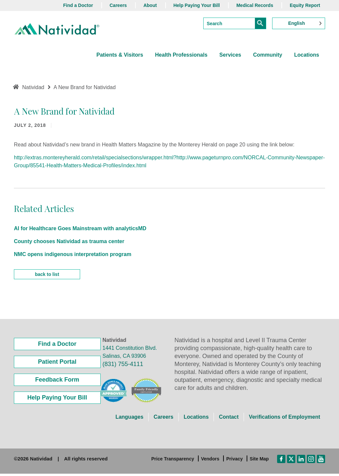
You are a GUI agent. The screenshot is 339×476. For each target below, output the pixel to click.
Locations (306, 55)
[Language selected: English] (298, 23)
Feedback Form (57, 382)
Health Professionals (181, 55)
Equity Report (305, 5)
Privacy (234, 461)
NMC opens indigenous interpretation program (72, 254)
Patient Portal (57, 364)
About (150, 5)
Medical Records (254, 5)
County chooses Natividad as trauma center (69, 241)
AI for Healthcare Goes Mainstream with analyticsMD (80, 228)
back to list (47, 276)
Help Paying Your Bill (196, 5)
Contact (229, 419)
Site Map (259, 461)
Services (230, 55)
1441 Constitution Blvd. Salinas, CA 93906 (130, 354)
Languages (129, 419)
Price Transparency (172, 461)
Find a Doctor (78, 5)
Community (267, 55)
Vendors (210, 461)
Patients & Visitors (119, 55)
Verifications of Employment (284, 419)
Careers (118, 5)
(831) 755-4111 (123, 366)
